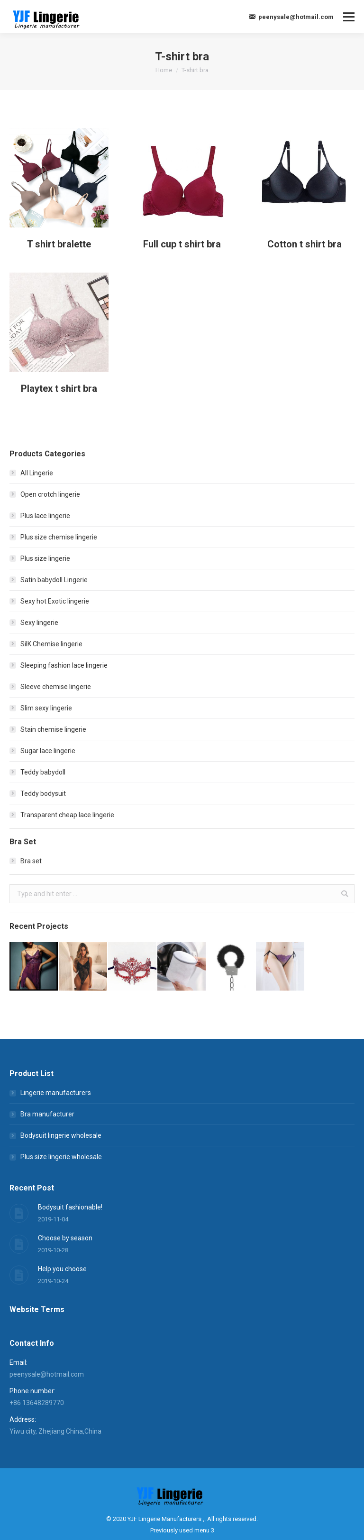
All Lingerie (36, 473)
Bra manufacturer (47, 1114)
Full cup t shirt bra (182, 244)
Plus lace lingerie (45, 516)
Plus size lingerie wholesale (61, 1157)
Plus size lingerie (45, 558)
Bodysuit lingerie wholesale (60, 1135)
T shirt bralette (59, 244)
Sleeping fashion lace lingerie (64, 665)
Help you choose (62, 1269)
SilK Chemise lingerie (51, 644)
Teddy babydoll (42, 772)
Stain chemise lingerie (53, 729)
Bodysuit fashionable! (70, 1207)
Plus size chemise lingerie (58, 537)
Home (163, 70)
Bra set (31, 861)
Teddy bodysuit (43, 793)
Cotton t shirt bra (304, 245)
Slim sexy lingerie (46, 708)
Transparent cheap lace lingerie (67, 815)
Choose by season (65, 1238)
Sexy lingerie (39, 622)
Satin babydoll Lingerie (54, 580)
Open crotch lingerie (50, 494)
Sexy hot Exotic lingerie (54, 601)
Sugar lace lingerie (47, 751)
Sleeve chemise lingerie (55, 686)
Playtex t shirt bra (59, 403)
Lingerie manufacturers (55, 1092)
